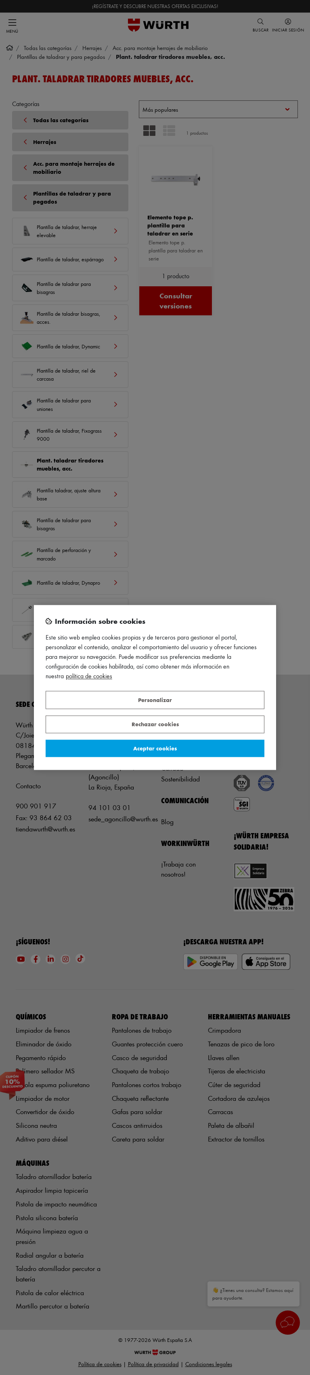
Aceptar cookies (155, 748)
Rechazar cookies (155, 724)
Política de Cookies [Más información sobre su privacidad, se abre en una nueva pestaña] (89, 676)
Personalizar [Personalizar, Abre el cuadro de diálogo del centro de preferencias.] (155, 699)
